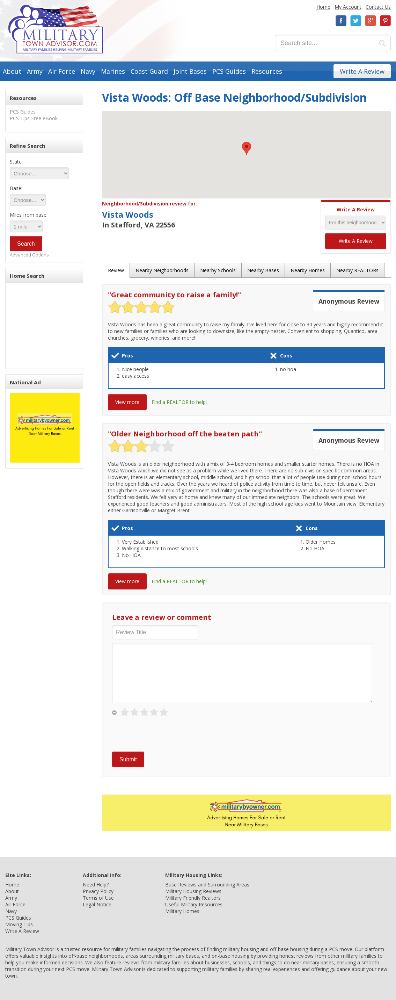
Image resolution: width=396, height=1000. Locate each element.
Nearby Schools (218, 270)
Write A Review (362, 71)
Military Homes (182, 911)
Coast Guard (149, 71)
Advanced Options (29, 255)
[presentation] (165, 734)
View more (127, 402)
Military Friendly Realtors (193, 897)
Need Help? (96, 884)
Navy (88, 71)
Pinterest (385, 20)
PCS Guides (229, 71)
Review (116, 270)
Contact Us (378, 6)
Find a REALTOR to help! (179, 402)
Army (35, 71)
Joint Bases (190, 71)
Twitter (355, 20)
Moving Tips (19, 924)
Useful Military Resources (193, 904)
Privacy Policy (98, 891)
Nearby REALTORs (357, 270)
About (12, 71)
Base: (16, 188)
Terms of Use (98, 897)
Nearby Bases (263, 270)
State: (16, 161)
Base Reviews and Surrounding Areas (207, 884)
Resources (266, 71)
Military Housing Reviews (193, 891)
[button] (246, 148)
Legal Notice (97, 904)
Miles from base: (28, 214)
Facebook (341, 20)
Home (323, 6)
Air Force (61, 71)
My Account (348, 6)
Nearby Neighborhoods (162, 270)
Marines (113, 71)
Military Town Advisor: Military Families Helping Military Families (55, 29)
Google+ (370, 20)
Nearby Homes (308, 270)
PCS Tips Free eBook (34, 118)
